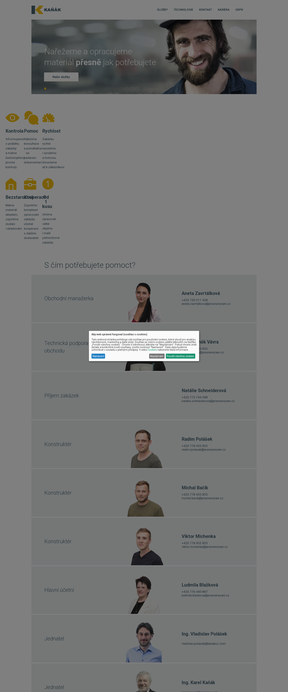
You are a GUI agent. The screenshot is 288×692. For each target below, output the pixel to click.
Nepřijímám (156, 356)
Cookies (152, 349)
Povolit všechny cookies (180, 356)
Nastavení (98, 356)
